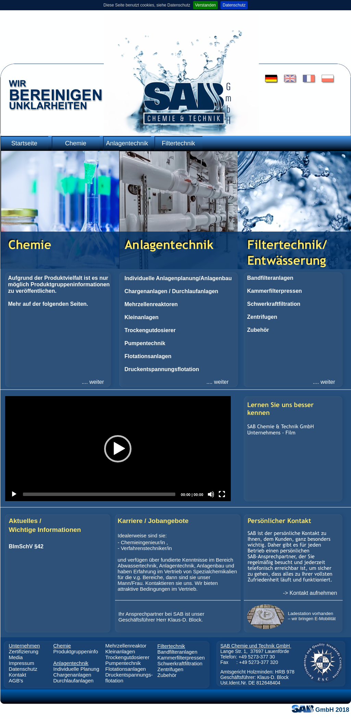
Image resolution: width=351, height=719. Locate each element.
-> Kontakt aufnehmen (310, 593)
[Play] (14, 494)
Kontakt (17, 675)
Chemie (75, 143)
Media (16, 657)
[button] (117, 448)
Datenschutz (234, 5)
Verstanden (205, 5)
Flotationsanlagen (125, 669)
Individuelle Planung (76, 669)
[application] (118, 448)
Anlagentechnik (127, 143)
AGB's (16, 680)
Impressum (21, 663)
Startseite (24, 143)
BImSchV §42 (26, 546)
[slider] (99, 494)
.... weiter (93, 382)
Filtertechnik (178, 143)
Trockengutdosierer (127, 657)
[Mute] (211, 494)
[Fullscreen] (221, 494)
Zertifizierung (24, 651)
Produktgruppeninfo (75, 651)
